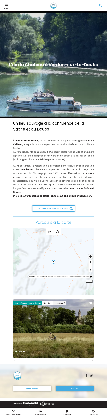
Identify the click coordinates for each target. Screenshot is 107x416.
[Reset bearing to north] (90, 270)
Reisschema (94, 412)
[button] (92, 361)
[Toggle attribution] (91, 276)
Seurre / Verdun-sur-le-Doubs (27, 303)
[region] (53, 261)
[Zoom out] (90, 266)
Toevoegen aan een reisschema (51, 208)
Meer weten (32, 388)
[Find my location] (90, 256)
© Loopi (86, 276)
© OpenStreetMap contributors (75, 276)
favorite (91, 303)
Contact (75, 388)
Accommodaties (40, 412)
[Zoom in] (90, 262)
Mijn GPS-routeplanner (13, 412)
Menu (6, 6)
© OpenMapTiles (61, 276)
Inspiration (67, 412)
